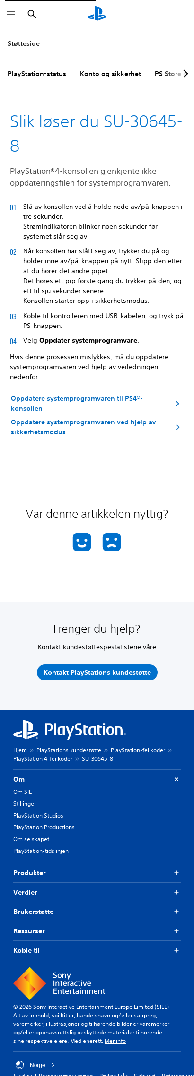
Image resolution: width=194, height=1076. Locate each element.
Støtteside (24, 43)
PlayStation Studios (38, 815)
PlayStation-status (37, 73)
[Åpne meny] (10, 14)
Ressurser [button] (97, 931)
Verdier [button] (97, 892)
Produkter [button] (97, 873)
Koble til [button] (97, 950)
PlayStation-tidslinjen (41, 851)
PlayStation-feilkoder (138, 750)
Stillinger (24, 804)
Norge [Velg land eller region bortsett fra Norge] (35, 1065)
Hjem (20, 750)
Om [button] (97, 779)
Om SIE (22, 792)
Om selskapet (31, 839)
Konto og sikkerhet (110, 73)
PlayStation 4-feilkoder (42, 759)
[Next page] (184, 74)
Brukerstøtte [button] (97, 911)
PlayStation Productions (44, 827)
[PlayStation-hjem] (97, 14)
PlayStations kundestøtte (68, 750)
